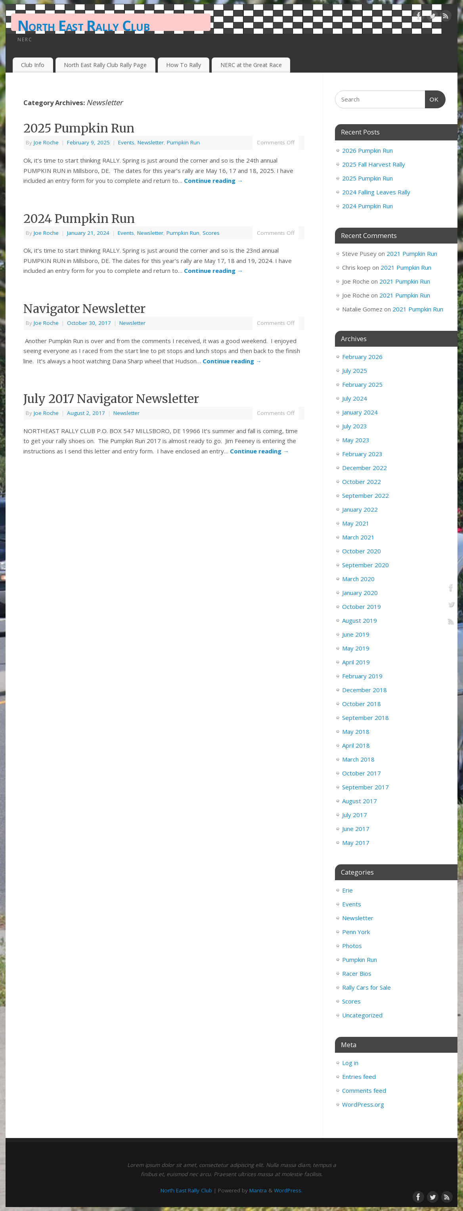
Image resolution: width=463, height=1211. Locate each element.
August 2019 (359, 620)
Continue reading (213, 180)
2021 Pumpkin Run (411, 253)
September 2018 (365, 718)
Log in (350, 1063)
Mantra (258, 1190)
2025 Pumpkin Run (78, 128)
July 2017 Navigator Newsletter (111, 398)
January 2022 (360, 509)
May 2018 (355, 731)
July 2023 (354, 426)
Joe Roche (46, 142)
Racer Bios (356, 973)
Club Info (32, 65)
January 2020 (360, 593)
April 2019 (356, 662)
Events (126, 142)
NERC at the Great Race (251, 65)
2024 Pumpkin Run (79, 218)
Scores (211, 232)
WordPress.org (363, 1104)
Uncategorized (362, 1015)
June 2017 (355, 829)
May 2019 (355, 648)
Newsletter (151, 142)
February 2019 (362, 676)
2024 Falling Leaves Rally (376, 192)
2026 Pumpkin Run (367, 150)
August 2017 (359, 801)
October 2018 (361, 704)
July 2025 (354, 370)
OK (432, 98)
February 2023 (362, 454)
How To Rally (183, 65)
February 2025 (362, 384)
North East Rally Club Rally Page (105, 65)
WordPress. (288, 1190)
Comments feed (364, 1090)
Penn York (356, 932)
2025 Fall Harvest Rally (373, 164)
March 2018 (358, 759)
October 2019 (361, 606)
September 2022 (365, 495)
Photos (352, 946)
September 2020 (365, 565)
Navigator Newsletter (84, 308)
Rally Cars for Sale (366, 987)
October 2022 (361, 482)
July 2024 (354, 398)
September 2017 (365, 787)
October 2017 (361, 773)
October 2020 (361, 551)
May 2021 (355, 523)
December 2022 (364, 468)
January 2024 (360, 412)
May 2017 (355, 842)
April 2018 (356, 745)
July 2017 (354, 815)
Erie (347, 890)
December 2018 (364, 690)
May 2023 (355, 440)
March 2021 (358, 537)
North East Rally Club (83, 25)
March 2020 (358, 579)
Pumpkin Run (183, 142)
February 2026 (362, 357)
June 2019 (355, 634)
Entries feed (359, 1076)
